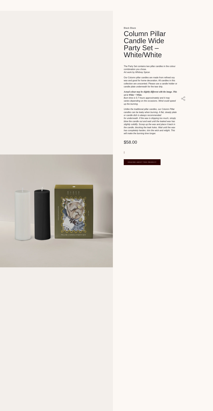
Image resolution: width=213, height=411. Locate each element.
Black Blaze (130, 28)
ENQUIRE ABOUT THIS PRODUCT (142, 162)
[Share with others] (184, 99)
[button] (124, 152)
